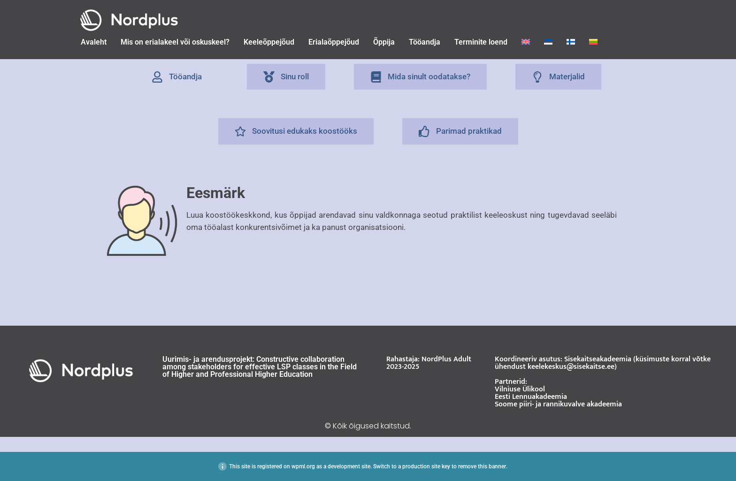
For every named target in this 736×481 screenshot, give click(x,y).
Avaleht (94, 42)
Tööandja (424, 42)
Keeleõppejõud (269, 42)
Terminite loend (480, 42)
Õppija (384, 42)
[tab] (176, 77)
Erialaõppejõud (333, 42)
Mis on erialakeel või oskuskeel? (175, 42)
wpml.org (303, 466)
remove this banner (482, 466)
